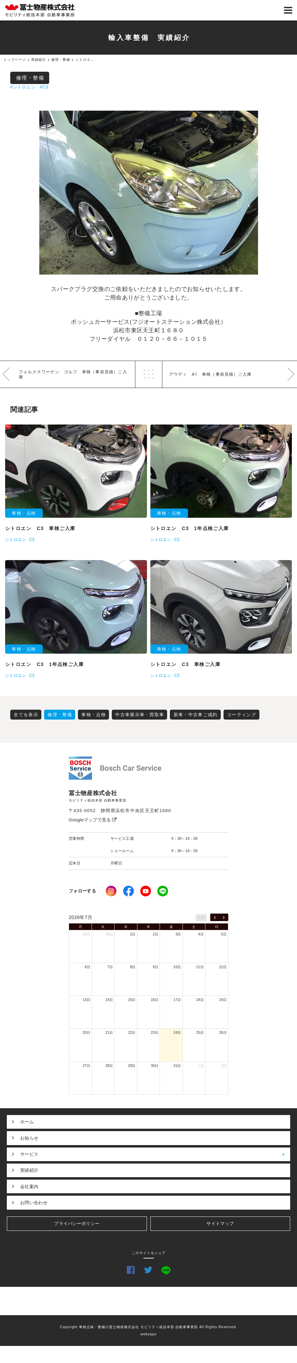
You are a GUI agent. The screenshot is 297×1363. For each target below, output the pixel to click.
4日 (201, 934)
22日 (132, 1032)
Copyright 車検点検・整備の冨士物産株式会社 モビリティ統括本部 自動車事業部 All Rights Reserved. (148, 1327)
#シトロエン (23, 87)
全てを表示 (26, 714)
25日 (200, 1032)
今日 (201, 917)
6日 (87, 967)
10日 (177, 967)
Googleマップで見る (93, 819)
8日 (133, 967)
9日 (155, 967)
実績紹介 (29, 1170)
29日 (86, 934)
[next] (223, 917)
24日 (177, 1032)
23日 (154, 1032)
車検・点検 (93, 714)
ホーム (27, 1121)
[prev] (214, 917)
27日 (86, 1066)
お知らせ (29, 1138)
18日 (200, 1000)
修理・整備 (30, 78)
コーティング (241, 714)
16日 (154, 1000)
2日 (155, 934)
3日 (178, 934)
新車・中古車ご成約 (196, 714)
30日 (109, 934)
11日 (200, 967)
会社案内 (29, 1186)
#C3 (44, 87)
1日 (133, 934)
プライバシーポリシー (76, 1223)
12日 (223, 967)
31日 (177, 1066)
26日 (223, 1032)
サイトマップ (220, 1223)
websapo (148, 1334)
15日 (132, 1000)
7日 (110, 967)
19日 (223, 1000)
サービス (155, 1154)
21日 (109, 1032)
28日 (109, 1066)
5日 (224, 934)
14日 (109, 1000)
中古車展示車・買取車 (139, 714)
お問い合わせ (34, 1202)
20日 (86, 1032)
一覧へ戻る (148, 374)
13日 (86, 1000)
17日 (177, 1000)
